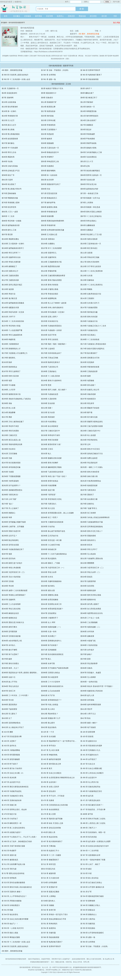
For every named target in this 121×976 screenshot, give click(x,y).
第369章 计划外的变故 (89, 645)
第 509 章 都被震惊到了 (50, 860)
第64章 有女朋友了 (9, 184)
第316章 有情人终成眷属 (11, 568)
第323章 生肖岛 (47, 577)
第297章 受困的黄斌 (88, 536)
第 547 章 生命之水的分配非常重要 (15, 919)
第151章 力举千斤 (8, 317)
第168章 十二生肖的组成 (89, 339)
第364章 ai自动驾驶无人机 (12, 641)
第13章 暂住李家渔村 (10, 107)
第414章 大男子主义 (88, 714)
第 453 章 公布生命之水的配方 (92, 773)
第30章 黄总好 (85, 129)
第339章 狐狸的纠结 (88, 600)
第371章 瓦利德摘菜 (48, 650)
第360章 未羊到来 (87, 631)
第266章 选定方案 (48, 490)
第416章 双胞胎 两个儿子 (50, 718)
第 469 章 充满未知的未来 (12, 800)
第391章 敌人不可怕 (9, 682)
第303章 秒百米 (86, 545)
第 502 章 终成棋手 (9, 851)
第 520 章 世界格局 (9, 878)
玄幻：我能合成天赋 (57, 962)
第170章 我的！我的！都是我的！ (54, 344)
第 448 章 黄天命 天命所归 (12, 768)
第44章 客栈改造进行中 (50, 152)
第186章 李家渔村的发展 (89, 367)
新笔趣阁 (4, 22)
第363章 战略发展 (87, 636)
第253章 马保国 (8, 472)
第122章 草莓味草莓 (48, 271)
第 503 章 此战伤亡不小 (50, 851)
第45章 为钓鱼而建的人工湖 (91, 152)
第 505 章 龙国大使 (9, 855)
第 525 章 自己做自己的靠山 (91, 882)
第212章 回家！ (47, 408)
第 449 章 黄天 (46, 768)
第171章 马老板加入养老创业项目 (93, 344)
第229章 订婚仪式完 (9, 435)
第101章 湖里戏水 (48, 239)
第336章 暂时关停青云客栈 (90, 595)
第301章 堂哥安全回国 (10, 545)
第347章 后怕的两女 (48, 613)
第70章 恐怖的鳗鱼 (9, 193)
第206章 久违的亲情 (48, 399)
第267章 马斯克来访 (88, 490)
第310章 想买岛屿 (8, 558)
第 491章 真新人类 (48, 832)
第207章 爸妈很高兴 (88, 399)
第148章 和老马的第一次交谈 (13, 312)
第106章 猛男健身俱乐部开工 (13, 248)
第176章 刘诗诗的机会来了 (51, 353)
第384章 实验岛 (86, 668)
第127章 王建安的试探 (10, 280)
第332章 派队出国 (48, 590)
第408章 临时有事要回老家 (90, 705)
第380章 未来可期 (48, 663)
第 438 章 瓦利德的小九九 (90, 750)
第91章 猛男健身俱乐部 (11, 225)
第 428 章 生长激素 (48, 736)
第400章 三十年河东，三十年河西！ (15, 695)
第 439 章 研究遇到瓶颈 (11, 755)
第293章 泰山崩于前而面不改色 (53, 531)
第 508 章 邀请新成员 (10, 860)
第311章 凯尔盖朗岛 (48, 558)
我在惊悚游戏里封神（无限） (60, 59)
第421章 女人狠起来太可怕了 (13, 727)
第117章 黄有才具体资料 (89, 262)
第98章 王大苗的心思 (49, 234)
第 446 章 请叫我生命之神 (51, 764)
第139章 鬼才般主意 (9, 298)
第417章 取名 (85, 718)
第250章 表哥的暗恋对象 (11, 467)
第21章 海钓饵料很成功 (89, 116)
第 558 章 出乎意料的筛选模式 (92, 933)
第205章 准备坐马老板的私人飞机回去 (16, 399)
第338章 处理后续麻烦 (49, 600)
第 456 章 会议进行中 (88, 778)
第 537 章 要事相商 (87, 901)
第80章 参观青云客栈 (49, 207)
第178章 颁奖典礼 (8, 358)
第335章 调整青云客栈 (49, 595)
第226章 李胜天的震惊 (10, 431)
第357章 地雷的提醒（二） (90, 627)
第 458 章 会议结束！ (49, 782)
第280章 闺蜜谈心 (8, 513)
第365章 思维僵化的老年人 (51, 641)
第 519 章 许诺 (86, 873)
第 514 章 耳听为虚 (9, 869)
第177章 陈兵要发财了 (89, 353)
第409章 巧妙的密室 (9, 709)
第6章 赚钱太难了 (87, 93)
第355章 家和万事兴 (9, 627)
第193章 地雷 (7, 380)
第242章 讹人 (46, 454)
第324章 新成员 (86, 577)
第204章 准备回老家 (88, 394)
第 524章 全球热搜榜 (49, 882)
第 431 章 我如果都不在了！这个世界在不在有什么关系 (62, 741)
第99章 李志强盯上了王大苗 (91, 234)
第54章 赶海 (85, 166)
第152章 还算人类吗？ (49, 317)
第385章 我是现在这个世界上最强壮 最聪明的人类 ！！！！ (24, 673)
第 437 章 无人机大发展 (50, 750)
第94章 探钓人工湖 (9, 230)
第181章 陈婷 (7, 362)
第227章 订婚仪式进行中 (50, 431)
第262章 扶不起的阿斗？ (11, 485)
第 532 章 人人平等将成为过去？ (14, 896)
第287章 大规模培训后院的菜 (52, 522)
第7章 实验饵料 (8, 98)
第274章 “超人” (7, 504)
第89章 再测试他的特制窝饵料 (52, 221)
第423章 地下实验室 (88, 727)
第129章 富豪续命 (87, 280)
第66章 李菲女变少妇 (88, 184)
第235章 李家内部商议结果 (12, 444)
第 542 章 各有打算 (48, 910)
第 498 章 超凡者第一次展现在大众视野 (95, 841)
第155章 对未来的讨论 (49, 321)
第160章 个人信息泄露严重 (12, 330)
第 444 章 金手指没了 (88, 759)
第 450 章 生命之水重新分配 (91, 768)
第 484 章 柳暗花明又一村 (12, 823)
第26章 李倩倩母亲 (48, 125)
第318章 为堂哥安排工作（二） (92, 568)
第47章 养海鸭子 (47, 157)
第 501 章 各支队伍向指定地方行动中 (94, 846)
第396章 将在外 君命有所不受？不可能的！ (96, 686)
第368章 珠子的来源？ (49, 645)
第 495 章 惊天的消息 (88, 837)
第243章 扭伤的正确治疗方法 (91, 454)
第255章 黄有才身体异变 (89, 472)
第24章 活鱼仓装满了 (88, 120)
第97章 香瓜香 (7, 234)
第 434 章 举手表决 (48, 746)
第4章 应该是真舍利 (9, 93)
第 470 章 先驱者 (47, 800)
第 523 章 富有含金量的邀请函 (13, 882)
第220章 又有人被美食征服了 (13, 422)
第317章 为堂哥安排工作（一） (53, 568)
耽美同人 (60, 16)
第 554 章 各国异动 (48, 928)
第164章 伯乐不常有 (48, 335)
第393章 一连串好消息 (89, 682)
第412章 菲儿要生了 (9, 714)
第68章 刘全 (45, 189)
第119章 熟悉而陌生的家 (50, 266)
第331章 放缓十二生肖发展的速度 (14, 590)
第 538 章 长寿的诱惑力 (11, 905)
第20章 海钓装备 (47, 116)
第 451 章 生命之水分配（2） (13, 773)
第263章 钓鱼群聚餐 (48, 485)
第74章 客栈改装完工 (49, 198)
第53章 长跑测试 (47, 166)
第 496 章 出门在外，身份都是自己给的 (17, 841)
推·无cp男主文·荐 (108, 959)
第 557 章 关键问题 (48, 933)
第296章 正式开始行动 (49, 536)
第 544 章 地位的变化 (10, 914)
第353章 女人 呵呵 (48, 622)
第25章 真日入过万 (9, 125)
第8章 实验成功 (47, 98)
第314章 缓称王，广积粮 (50, 563)
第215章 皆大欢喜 (48, 412)
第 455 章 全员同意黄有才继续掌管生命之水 (58, 778)
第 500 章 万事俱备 (48, 846)
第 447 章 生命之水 (87, 764)
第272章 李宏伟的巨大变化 (51, 499)
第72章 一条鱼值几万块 (89, 193)
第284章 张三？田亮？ (49, 517)
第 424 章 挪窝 (7, 732)
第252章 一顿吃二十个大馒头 (91, 467)
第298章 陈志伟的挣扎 (10, 540)
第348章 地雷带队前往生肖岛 (91, 613)
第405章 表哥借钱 (87, 700)
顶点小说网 (15, 8)
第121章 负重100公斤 (10, 271)
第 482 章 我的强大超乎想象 (52, 819)
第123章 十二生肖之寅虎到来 (91, 271)
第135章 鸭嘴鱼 (86, 289)
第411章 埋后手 (86, 709)
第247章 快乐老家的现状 (11, 463)
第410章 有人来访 (48, 709)
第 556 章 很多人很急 (10, 933)
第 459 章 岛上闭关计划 (89, 782)
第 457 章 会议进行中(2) (11, 782)
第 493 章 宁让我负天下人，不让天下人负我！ (19, 837)
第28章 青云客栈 (8, 129)
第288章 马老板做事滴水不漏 (91, 522)
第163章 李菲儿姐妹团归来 (12, 335)
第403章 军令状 (8, 700)
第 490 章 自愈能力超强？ (12, 832)
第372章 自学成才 (87, 650)
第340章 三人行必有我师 (11, 604)
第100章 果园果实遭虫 (10, 239)
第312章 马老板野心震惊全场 (91, 558)
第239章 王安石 (47, 449)
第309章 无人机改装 (88, 554)
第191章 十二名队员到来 (50, 376)
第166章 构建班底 (8, 339)
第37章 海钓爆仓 (8, 143)
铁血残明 (116, 56)
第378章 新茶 (85, 659)
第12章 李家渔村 (86, 102)
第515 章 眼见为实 (48, 869)
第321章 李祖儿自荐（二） (90, 572)
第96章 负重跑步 (86, 230)
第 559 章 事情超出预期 (11, 937)
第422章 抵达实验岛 (48, 727)
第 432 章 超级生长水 (88, 741)
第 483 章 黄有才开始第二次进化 (92, 819)
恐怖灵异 (71, 16)
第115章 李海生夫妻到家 (11, 262)
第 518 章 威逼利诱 (48, 873)
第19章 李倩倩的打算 (10, 116)
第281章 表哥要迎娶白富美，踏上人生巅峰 (57, 513)
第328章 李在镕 (8, 586)
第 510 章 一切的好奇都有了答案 (92, 860)
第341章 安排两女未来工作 (51, 604)
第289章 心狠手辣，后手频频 (13, 527)
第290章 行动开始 (48, 527)
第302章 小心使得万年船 (50, 545)
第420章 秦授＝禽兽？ (89, 723)
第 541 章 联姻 (7, 910)
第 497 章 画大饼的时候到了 (52, 841)
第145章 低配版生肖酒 (10, 307)
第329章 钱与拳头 (48, 586)
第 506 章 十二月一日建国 (51, 855)
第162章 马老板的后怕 (89, 330)
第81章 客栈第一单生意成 (90, 207)
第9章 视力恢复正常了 (88, 98)
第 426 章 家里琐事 (87, 732)
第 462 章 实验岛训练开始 (90, 787)
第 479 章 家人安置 (48, 814)
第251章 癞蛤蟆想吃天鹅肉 (51, 467)
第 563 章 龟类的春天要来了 (91, 75)
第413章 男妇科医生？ (49, 714)
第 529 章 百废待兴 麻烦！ (12, 892)
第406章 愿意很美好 (9, 705)
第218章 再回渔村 (48, 417)
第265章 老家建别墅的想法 (12, 490)
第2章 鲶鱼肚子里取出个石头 (52, 88)
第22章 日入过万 (8, 120)
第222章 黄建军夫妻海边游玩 (91, 422)
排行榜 (104, 16)
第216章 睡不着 (86, 412)
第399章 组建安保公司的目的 (91, 691)
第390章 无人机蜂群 (88, 677)
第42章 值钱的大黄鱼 (88, 148)
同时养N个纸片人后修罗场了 (61, 959)
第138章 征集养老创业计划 (90, 294)
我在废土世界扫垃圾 (52, 56)
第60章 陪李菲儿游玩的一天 (91, 175)
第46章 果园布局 (8, 157)
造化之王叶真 (77, 962)
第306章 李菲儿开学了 (89, 549)
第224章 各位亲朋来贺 (49, 426)
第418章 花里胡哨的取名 (11, 723)
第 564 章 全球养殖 (48, 75)
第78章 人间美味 (86, 203)
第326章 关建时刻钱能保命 (51, 581)
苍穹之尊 (86, 962)
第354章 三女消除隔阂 (89, 622)
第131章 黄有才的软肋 (49, 285)
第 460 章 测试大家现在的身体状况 (15, 787)
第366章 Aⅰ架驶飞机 (88, 641)
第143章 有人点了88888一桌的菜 (53, 303)
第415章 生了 (7, 718)
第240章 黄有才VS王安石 (90, 449)
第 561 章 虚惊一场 (48, 79)
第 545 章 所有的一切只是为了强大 (54, 914)
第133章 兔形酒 (8, 289)
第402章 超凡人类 (87, 695)
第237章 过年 (85, 444)
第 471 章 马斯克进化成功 (90, 800)
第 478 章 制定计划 (9, 814)
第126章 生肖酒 (86, 276)
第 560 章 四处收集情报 (89, 79)
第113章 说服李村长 (48, 257)
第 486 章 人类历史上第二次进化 (92, 823)
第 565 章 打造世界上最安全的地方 (15, 75)
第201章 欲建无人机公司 (89, 390)
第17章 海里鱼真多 (48, 111)
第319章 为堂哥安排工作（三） (14, 572)
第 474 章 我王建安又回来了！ (92, 805)
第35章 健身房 (46, 139)
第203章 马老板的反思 (49, 394)
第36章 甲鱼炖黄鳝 (87, 139)
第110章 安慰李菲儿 (48, 253)
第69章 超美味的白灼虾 (89, 189)
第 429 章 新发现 (86, 736)
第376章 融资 (7, 659)
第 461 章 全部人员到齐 (50, 787)
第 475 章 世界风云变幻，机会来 (14, 809)
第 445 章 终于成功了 (10, 764)
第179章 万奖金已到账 (49, 358)
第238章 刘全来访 (8, 449)
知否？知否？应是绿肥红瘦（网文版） (71, 56)
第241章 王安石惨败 (9, 454)
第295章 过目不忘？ (9, 536)
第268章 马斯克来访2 (10, 495)
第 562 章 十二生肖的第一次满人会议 (16, 79)
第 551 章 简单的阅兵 (49, 924)
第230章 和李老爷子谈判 (50, 435)
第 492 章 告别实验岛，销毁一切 (92, 832)
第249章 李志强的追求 (89, 463)
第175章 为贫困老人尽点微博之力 (14, 353)
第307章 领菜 (7, 554)
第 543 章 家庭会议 (87, 910)
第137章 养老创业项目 (49, 294)
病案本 (26, 56)
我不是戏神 (108, 56)
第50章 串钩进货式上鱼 (50, 161)
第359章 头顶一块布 (48, 631)
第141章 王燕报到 (87, 298)
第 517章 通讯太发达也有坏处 (13, 873)
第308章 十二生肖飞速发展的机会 (54, 554)
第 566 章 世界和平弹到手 (90, 70)
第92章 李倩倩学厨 (48, 225)
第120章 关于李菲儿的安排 (90, 266)
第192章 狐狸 (85, 376)
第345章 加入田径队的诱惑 (90, 609)
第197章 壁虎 (46, 385)
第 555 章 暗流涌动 (87, 928)
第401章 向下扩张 (48, 695)
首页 (5, 16)
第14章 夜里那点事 (48, 107)
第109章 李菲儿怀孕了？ (11, 253)
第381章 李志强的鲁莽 (89, 663)
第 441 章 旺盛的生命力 (89, 755)
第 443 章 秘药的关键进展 (51, 759)
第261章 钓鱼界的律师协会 (90, 481)
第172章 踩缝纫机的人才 (11, 349)
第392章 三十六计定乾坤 (50, 682)
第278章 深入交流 (48, 508)
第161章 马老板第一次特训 (51, 330)
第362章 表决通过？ (48, 636)
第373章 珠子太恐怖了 (10, 654)
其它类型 (93, 16)
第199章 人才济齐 (8, 390)
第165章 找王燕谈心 (88, 335)
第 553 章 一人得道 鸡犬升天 (13, 928)
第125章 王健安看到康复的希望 (53, 276)
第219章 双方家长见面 (89, 417)
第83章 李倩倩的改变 (49, 212)
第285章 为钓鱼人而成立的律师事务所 (95, 517)
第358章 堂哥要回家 (9, 631)
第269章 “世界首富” (48, 495)
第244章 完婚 (7, 458)
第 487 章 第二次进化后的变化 (13, 828)
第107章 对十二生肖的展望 (51, 248)
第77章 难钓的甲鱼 (48, 203)
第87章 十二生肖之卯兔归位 (91, 216)
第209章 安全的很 (48, 403)
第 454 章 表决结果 (9, 778)
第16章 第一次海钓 (9, 111)
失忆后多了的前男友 (91, 56)
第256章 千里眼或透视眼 (11, 476)
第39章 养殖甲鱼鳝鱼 (88, 143)
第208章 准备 (7, 403)
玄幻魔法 (16, 16)
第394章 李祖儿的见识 (10, 686)
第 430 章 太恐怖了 (9, 741)
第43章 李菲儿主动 (9, 152)
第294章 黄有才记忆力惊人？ (91, 531)
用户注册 (116, 2)
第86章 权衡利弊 (47, 216)
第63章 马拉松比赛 (87, 180)
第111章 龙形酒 (86, 253)
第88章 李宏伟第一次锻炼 (11, 221)
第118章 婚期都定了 (9, 266)
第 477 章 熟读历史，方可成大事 (92, 809)
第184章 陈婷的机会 (9, 367)
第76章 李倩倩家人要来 (11, 203)
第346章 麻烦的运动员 (10, 613)
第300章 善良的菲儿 (88, 540)
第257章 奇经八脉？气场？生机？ (54, 476)
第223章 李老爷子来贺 (10, 426)
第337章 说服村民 (8, 600)
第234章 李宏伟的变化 (89, 440)
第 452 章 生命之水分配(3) (51, 773)
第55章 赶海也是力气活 (11, 171)
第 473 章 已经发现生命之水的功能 (54, 805)
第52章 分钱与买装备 (10, 166)
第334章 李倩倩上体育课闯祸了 (14, 595)
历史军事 (49, 16)
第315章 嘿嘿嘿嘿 (87, 563)
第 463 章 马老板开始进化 (12, 791)
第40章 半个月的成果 (10, 148)
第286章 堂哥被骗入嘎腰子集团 (14, 522)
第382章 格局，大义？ (10, 668)
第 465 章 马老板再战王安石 (91, 791)
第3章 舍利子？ (86, 88)
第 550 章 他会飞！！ (10, 924)
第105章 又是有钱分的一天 (90, 244)
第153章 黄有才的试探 (89, 317)
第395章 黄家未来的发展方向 (52, 686)
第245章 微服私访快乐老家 (51, 458)
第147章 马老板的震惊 (89, 307)
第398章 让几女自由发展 (50, 691)
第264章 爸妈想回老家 (89, 485)
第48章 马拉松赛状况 (88, 157)
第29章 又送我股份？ (49, 129)
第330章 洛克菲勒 (87, 586)
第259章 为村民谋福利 (10, 481)
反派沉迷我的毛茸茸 (78, 959)
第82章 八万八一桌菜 (10, 212)
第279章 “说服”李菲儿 (88, 508)
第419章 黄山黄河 (48, 723)
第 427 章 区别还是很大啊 (12, 736)
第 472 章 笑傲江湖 (9, 805)
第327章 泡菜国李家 (88, 581)
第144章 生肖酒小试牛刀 (89, 303)
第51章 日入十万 (86, 161)
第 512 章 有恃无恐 (48, 864)
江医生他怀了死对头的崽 (37, 56)
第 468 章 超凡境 (86, 796)
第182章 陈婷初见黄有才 (50, 362)
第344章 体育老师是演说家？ (52, 609)
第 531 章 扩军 (86, 892)
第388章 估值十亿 (8, 677)
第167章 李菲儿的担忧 (49, 339)
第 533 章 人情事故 (48, 896)
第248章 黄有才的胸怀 (49, 463)
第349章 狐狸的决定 (9, 618)
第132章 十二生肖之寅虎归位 (91, 285)
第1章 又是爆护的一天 (10, 88)
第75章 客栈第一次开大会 (90, 198)
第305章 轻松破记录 (48, 549)
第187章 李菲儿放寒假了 (11, 371)
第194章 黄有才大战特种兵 (51, 380)
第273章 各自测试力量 (89, 499)
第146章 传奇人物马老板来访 (52, 307)
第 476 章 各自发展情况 (50, 809)
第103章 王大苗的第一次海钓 (13, 244)
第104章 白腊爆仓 (48, 244)
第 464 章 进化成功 (48, 791)
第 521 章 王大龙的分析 (50, 878)
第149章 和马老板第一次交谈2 (52, 312)
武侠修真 (27, 16)
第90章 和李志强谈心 (88, 221)
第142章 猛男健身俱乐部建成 (13, 303)
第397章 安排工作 (8, 691)
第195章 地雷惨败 (87, 380)
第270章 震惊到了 (87, 495)
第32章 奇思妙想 (47, 134)
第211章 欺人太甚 (8, 408)
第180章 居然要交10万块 (89, 358)
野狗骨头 (21, 56)
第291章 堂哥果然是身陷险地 (91, 527)
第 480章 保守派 (86, 814)
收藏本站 (18, 2)
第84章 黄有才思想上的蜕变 (91, 212)
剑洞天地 (69, 962)
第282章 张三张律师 (88, 513)
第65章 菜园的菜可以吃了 (51, 184)
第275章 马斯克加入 (48, 504)
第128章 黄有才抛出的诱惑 (51, 280)
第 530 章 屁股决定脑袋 (50, 892)
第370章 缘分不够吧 (9, 650)
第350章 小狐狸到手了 (49, 618)
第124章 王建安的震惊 (10, 276)
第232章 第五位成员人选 (11, 440)
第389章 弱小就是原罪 (49, 677)
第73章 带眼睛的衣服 (10, 198)
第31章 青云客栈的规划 (11, 134)
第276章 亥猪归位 (87, 504)
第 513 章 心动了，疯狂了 (90, 864)
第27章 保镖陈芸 (86, 125)
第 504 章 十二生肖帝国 (89, 851)
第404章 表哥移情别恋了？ (51, 700)
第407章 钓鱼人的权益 (49, 705)
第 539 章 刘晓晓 (47, 905)
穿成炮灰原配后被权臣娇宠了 (39, 962)
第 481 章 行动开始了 (10, 819)
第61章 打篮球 (7, 180)
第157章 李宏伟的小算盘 (11, 326)
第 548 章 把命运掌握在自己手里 (53, 919)
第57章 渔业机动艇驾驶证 (90, 171)
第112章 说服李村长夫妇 (11, 257)
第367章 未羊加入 (8, 645)
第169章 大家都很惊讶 (10, 344)
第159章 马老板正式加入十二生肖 (93, 326)
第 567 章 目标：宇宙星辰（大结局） (55, 70)
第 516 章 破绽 (86, 869)
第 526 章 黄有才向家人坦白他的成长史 (17, 887)
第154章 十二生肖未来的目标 (13, 321)
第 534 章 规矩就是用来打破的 (92, 896)
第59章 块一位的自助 (49, 175)
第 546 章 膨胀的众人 (88, 914)
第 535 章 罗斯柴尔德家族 (12, 901)
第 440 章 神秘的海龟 (49, 755)
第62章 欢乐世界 (47, 180)
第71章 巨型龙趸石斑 (49, 193)
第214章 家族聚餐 (8, 412)
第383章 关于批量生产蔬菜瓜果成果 (54, 668)
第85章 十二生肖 (8, 216)
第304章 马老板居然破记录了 (13, 549)
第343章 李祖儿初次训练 (11, 609)
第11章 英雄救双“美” (49, 102)
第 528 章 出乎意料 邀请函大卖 (92, 887)
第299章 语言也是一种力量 (51, 540)
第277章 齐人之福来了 (10, 508)
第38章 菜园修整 (47, 143)
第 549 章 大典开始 (87, 919)
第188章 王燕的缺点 (48, 371)
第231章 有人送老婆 (88, 435)
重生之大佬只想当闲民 (94, 959)
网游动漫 (82, 16)
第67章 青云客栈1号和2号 (12, 189)
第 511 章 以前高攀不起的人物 (13, 864)
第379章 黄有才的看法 (10, 663)
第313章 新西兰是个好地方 (12, 563)
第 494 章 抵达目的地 (49, 837)
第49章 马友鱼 (7, 161)
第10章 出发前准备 (9, 102)
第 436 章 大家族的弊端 (11, 750)
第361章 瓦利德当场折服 (11, 636)
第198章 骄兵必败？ (88, 385)
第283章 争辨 (7, 517)
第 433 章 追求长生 (9, 746)
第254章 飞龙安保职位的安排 (52, 472)
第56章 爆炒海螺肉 (48, 171)
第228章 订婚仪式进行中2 (90, 431)
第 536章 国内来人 (48, 901)
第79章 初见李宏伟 (9, 207)
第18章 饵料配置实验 (88, 111)
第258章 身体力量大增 (89, 476)
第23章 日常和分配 (48, 120)
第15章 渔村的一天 (87, 107)
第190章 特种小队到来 (10, 376)
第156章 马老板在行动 (89, 321)
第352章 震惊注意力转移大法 (13, 622)
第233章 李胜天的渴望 (49, 440)
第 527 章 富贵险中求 (49, 887)
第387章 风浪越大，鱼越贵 (90, 673)
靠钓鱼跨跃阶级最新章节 (17, 22)
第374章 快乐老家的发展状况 (52, 654)
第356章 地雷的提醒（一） (51, 627)
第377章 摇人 (46, 659)
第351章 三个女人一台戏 (89, 618)
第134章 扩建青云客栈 (49, 289)
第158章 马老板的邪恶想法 (51, 326)
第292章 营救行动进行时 (11, 531)
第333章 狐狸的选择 (88, 590)
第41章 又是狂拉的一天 (50, 148)
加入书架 (116, 23)
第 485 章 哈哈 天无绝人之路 (52, 823)
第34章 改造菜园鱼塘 (10, 139)
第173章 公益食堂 (48, 349)
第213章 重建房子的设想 (89, 408)
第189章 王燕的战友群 (89, 371)
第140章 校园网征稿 (48, 298)
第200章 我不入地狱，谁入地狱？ (54, 390)
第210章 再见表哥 (87, 403)
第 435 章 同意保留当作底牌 (91, 746)
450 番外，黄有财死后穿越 (89, 34)
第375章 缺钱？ (86, 654)
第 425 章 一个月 (47, 732)
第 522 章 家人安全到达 (89, 878)
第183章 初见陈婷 (87, 362)
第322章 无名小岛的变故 (11, 577)
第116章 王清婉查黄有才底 (51, 262)
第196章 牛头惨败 (8, 385)
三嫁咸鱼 (102, 56)
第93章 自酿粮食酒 (87, 225)
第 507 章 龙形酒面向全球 (90, 855)
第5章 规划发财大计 (48, 93)
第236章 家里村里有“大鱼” (51, 444)
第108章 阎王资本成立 (89, 248)
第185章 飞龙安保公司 (49, 367)
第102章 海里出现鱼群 (89, 239)
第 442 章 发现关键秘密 (11, 759)
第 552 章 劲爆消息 (87, 924)
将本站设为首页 (6, 2)
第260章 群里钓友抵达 (49, 481)
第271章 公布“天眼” (9, 499)
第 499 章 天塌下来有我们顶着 (13, 846)
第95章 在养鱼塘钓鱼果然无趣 (52, 230)
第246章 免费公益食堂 (89, 458)
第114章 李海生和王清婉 (89, 257)
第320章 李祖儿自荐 (48, 572)
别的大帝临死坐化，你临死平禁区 (39, 959)
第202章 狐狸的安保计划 (11, 394)
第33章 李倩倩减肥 (87, 134)
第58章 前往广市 (8, 175)
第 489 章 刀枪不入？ (88, 828)
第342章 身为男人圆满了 (89, 604)
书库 (115, 16)
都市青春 (38, 16)
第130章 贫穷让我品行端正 (12, 285)
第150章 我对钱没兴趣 (89, 312)
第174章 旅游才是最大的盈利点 (92, 349)
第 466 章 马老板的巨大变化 (12, 796)
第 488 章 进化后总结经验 (51, 828)
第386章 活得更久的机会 (50, 673)
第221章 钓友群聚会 (48, 422)
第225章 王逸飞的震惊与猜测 (91, 426)
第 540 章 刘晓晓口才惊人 (90, 905)
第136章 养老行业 (8, 294)
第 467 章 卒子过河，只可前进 (52, 796)
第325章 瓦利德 (8, 581)
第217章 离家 (7, 417)
